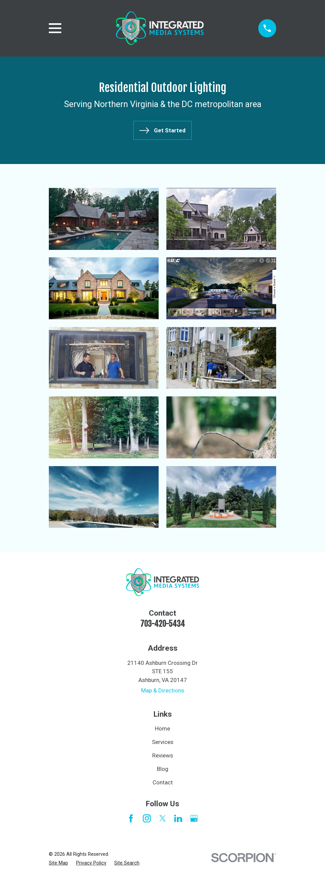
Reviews (162, 755)
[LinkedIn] (178, 818)
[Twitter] (163, 818)
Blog (162, 769)
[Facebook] (131, 818)
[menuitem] (58, 863)
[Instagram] (147, 818)
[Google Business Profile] (194, 818)
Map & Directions (162, 690)
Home (162, 728)
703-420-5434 (162, 624)
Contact (163, 782)
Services (162, 742)
